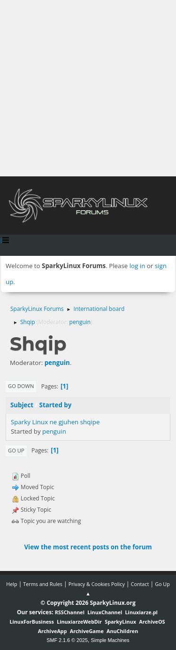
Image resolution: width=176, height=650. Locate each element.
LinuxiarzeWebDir (79, 621)
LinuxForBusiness (31, 621)
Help (11, 583)
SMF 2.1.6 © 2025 (67, 640)
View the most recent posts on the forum (88, 547)
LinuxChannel (104, 612)
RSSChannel (69, 612)
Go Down (21, 385)
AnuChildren (122, 630)
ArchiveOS (152, 621)
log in (137, 266)
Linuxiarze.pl (141, 612)
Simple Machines (110, 640)
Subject (21, 405)
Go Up (16, 450)
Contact (140, 583)
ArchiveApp (52, 630)
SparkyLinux (120, 621)
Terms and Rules (42, 583)
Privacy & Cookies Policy (97, 583)
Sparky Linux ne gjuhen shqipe (55, 422)
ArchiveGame (87, 630)
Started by (55, 405)
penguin (80, 322)
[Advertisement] (88, 88)
